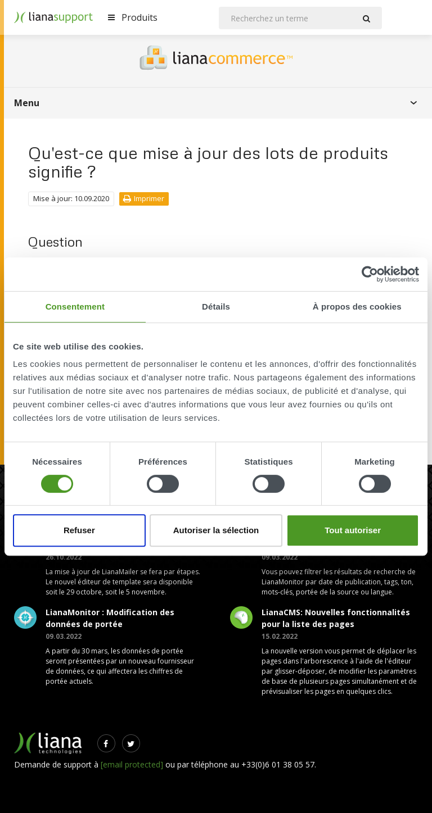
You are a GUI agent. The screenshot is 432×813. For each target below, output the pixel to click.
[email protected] (132, 764)
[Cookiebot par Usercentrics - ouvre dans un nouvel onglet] (370, 274)
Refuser (79, 530)
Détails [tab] (216, 306)
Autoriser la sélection (216, 530)
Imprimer (143, 198)
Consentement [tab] (75, 306)
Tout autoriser (353, 530)
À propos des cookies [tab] (357, 306)
